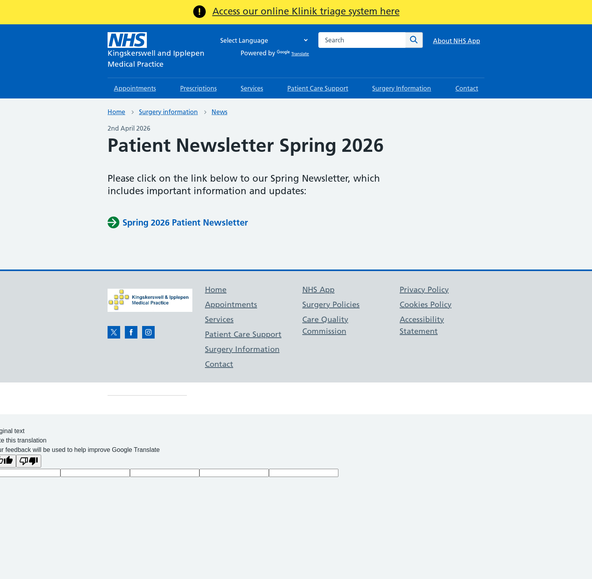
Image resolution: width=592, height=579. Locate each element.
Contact (466, 88)
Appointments (135, 88)
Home (116, 112)
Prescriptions (198, 88)
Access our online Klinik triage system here (306, 11)
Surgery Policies (331, 304)
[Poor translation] (28, 461)
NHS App (318, 289)
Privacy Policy (424, 289)
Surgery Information (401, 88)
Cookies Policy (425, 304)
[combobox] (362, 40)
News (219, 112)
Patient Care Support (317, 88)
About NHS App (456, 41)
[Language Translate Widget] (262, 40)
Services (252, 88)
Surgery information (168, 112)
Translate (293, 53)
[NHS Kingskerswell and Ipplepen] (156, 51)
